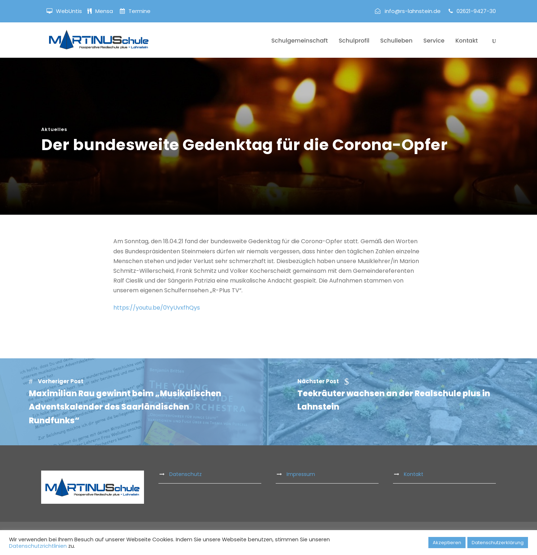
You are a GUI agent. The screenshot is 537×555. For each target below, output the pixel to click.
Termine (138, 11)
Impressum (301, 474)
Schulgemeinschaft (299, 40)
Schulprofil (354, 40)
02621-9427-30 (476, 11)
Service (434, 40)
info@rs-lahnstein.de (413, 11)
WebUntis (69, 11)
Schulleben (396, 40)
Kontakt (466, 40)
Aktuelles (54, 129)
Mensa (104, 11)
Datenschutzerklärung (498, 542)
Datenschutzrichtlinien (38, 546)
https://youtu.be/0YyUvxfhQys (156, 307)
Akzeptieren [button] (447, 542)
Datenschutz (185, 474)
